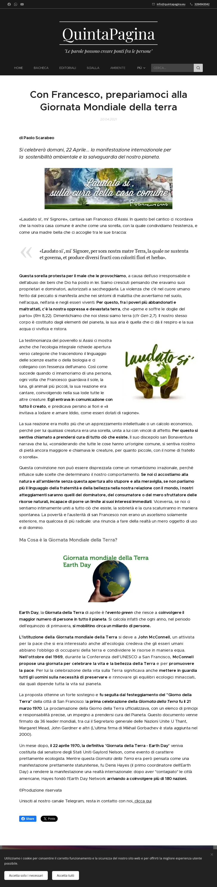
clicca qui (142, 801)
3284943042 (201, 4)
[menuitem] (21, 67)
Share (27, 818)
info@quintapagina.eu (171, 4)
